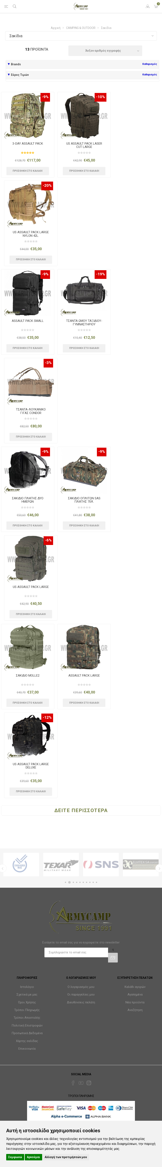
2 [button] (69, 882)
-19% (100, 274)
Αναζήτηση (135, 1010)
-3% (48, 362)
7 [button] (86, 882)
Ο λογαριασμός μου (81, 987)
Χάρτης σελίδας (27, 1041)
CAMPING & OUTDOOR (80, 28)
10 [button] (96, 882)
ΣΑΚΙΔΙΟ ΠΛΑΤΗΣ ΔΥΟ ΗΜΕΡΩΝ (27, 500)
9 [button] (93, 882)
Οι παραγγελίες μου (81, 994)
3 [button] (73, 882)
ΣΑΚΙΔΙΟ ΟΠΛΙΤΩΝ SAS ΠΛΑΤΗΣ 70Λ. (84, 500)
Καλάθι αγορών (135, 987)
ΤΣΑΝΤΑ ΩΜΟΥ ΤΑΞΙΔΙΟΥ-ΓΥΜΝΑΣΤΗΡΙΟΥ (84, 322)
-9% (45, 96)
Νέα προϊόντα (134, 1002)
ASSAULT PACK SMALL (28, 321)
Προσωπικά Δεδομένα (27, 1033)
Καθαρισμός (149, 64)
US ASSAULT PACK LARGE (31, 587)
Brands (16, 64)
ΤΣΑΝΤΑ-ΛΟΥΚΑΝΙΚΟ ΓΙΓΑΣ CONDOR (31, 411)
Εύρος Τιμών (20, 74)
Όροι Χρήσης (27, 1002)
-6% (48, 540)
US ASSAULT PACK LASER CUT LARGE (84, 145)
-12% (47, 717)
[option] (21, 864)
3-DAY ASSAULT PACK (27, 143)
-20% (47, 185)
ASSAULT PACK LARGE (84, 675)
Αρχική (56, 28)
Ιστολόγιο (27, 987)
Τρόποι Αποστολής (27, 1017)
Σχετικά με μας (27, 994)
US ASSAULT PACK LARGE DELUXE (31, 766)
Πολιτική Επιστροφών (27, 1025)
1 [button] (65, 882)
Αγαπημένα (135, 994)
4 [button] (76, 882)
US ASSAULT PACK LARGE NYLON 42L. (31, 234)
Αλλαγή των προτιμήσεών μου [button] (66, 1157)
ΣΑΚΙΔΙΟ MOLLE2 (27, 675)
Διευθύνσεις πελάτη (81, 1002)
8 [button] (90, 882)
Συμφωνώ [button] (15, 1157)
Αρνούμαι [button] (33, 1157)
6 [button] (83, 882)
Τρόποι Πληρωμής (27, 1010)
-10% (100, 96)
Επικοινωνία (27, 1048)
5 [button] (80, 882)
